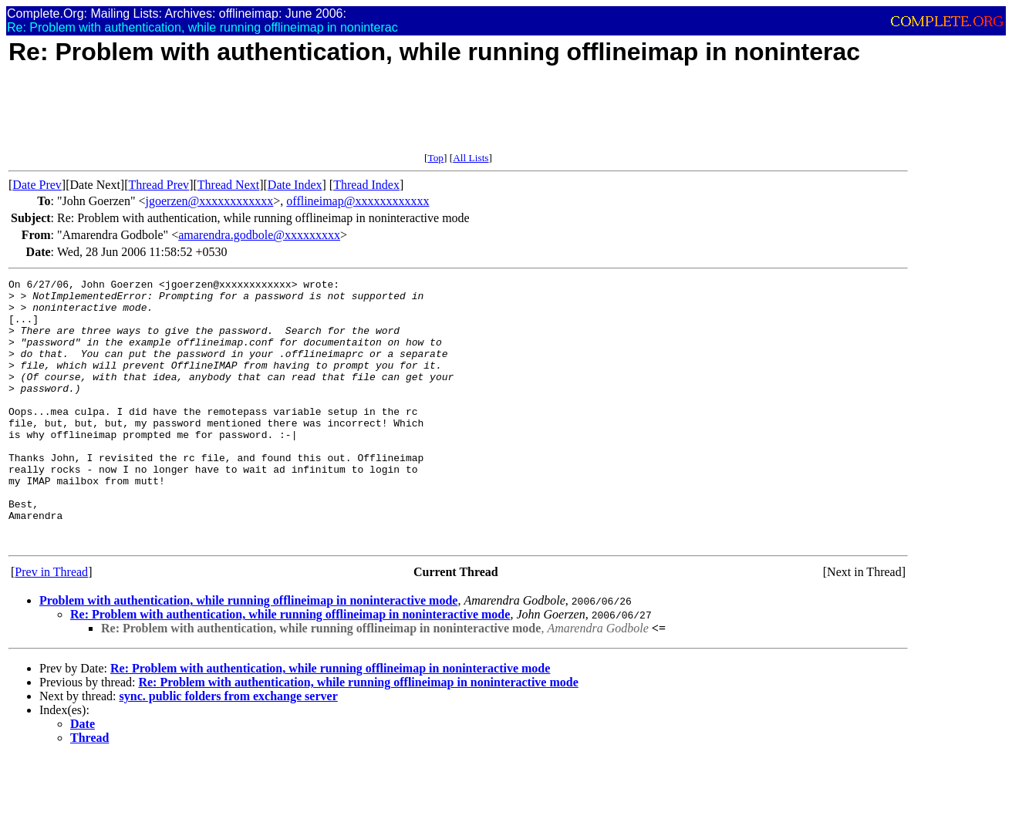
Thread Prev (158, 184)
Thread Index (366, 184)
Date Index (295, 184)
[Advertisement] (289, 117)
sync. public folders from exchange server (229, 749)
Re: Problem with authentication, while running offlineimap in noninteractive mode (290, 667)
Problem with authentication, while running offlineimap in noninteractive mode (248, 653)
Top (435, 157)
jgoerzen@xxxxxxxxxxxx (210, 200)
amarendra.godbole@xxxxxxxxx (259, 234)
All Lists (470, 157)
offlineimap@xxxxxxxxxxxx (357, 200)
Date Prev (37, 184)
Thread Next (228, 184)
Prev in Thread (51, 625)
